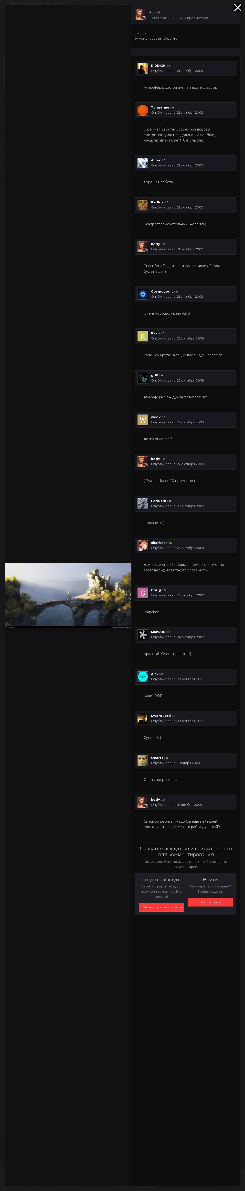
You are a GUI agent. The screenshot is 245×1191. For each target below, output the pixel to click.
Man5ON (158, 632)
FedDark (158, 501)
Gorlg (156, 590)
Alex (155, 674)
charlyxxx (159, 543)
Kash (155, 333)
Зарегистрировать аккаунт (163, 907)
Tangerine (160, 107)
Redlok (157, 202)
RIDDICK (158, 65)
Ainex (156, 160)
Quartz (157, 758)
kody (154, 12)
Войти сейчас (210, 902)
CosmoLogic (162, 291)
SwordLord (161, 716)
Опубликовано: (177, 71)
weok (156, 417)
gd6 (154, 375)
